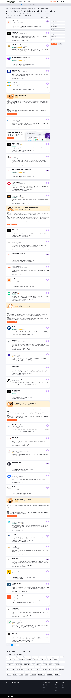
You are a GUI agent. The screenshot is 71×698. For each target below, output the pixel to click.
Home (7, 8)
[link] (29, 1)
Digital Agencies (12, 8)
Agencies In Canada (19, 8)
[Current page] (17, 645)
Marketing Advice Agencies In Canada (30, 8)
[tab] (8, 651)
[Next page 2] (12, 645)
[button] (58, 1)
